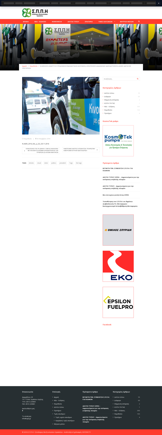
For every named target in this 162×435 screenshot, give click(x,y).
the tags (79, 163)
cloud (39, 163)
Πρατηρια (89, 22)
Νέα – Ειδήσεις (109, 106)
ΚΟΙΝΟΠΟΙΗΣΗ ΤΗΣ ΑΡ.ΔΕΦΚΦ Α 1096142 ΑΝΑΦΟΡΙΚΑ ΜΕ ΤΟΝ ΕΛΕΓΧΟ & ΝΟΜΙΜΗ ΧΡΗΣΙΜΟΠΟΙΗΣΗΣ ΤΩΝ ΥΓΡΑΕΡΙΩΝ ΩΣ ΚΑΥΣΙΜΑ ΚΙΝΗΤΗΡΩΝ (42, 150)
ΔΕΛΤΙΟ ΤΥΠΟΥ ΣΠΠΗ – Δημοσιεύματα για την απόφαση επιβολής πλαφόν (95, 408)
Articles (31, 163)
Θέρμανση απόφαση (111, 100)
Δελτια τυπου (73, 22)
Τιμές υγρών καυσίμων (63, 417)
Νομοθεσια (57, 22)
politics (53, 163)
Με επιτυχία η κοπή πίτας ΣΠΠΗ (116, 195)
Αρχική (56, 397)
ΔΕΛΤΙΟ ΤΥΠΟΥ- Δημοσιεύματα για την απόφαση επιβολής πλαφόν (95, 419)
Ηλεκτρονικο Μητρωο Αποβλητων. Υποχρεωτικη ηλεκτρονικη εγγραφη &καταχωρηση (79, 149)
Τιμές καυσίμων (59, 414)
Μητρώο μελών (59, 424)
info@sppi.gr (26, 418)
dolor (46, 163)
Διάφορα (107, 96)
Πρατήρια (107, 113)
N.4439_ (25, 144)
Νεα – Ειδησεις (40, 22)
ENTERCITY (86, 432)
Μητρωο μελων (126, 22)
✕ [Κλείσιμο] (158, 3)
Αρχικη (26, 22)
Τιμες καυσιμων (105, 22)
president (63, 163)
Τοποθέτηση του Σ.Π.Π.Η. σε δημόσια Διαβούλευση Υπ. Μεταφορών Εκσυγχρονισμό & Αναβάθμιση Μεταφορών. (120, 203)
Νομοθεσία (28, 139)
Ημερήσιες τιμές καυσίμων (64, 421)
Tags (71, 163)
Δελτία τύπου (109, 93)
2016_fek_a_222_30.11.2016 (38, 144)
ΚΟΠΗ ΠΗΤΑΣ (109, 103)
